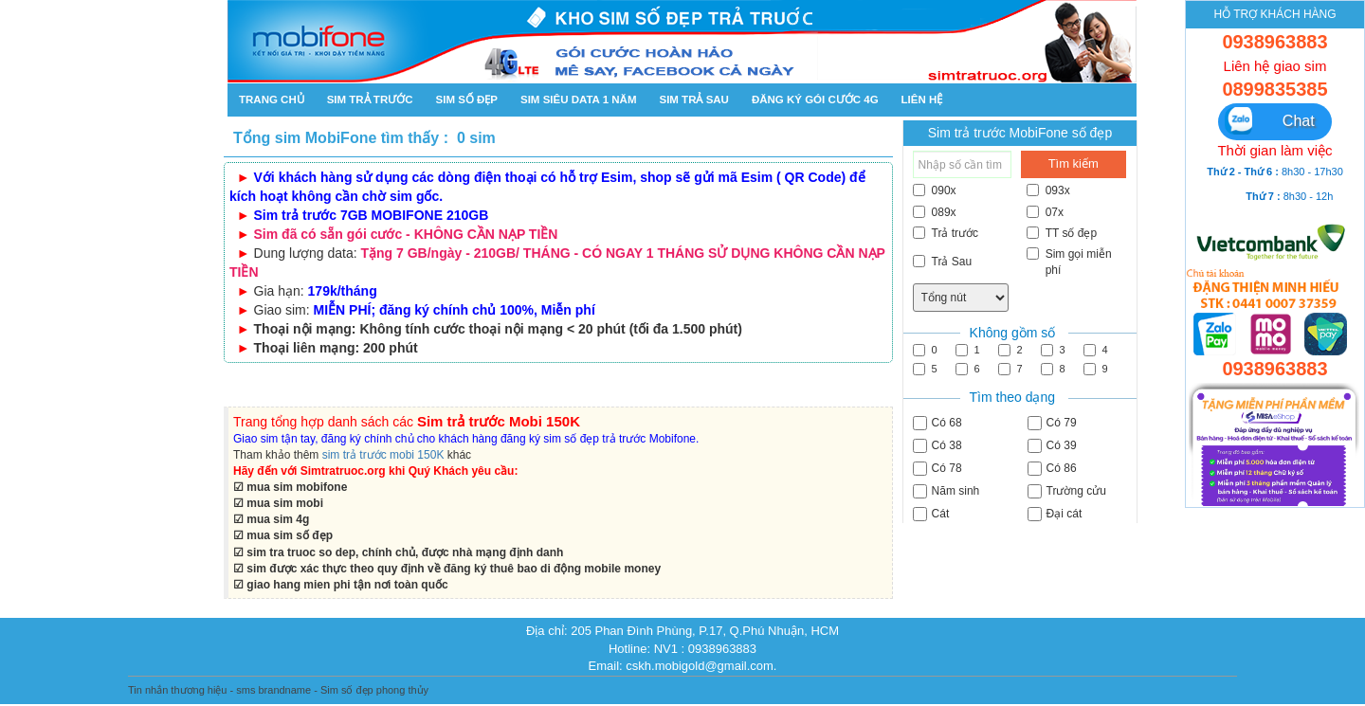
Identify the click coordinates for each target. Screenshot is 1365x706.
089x (934, 212)
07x (1045, 212)
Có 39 (1052, 446)
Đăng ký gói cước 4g (815, 99)
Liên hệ (922, 99)
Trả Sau (943, 261)
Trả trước (946, 233)
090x (934, 190)
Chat (1270, 121)
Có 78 (937, 469)
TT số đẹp (1062, 233)
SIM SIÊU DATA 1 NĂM (578, 99)
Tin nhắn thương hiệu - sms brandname (219, 690)
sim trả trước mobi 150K (383, 455)
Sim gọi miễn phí (1069, 262)
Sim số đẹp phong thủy (374, 690)
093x (1048, 190)
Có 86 (1052, 469)
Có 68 (937, 423)
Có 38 (937, 446)
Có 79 (1052, 423)
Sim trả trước (370, 99)
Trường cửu (1067, 491)
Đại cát (1055, 514)
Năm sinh (946, 491)
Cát (931, 514)
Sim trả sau (693, 99)
